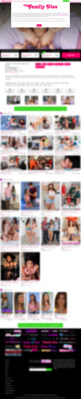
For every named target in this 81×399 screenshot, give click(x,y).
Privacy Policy (53, 20)
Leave (68, 25)
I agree (39, 25)
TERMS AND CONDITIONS (62, 15)
